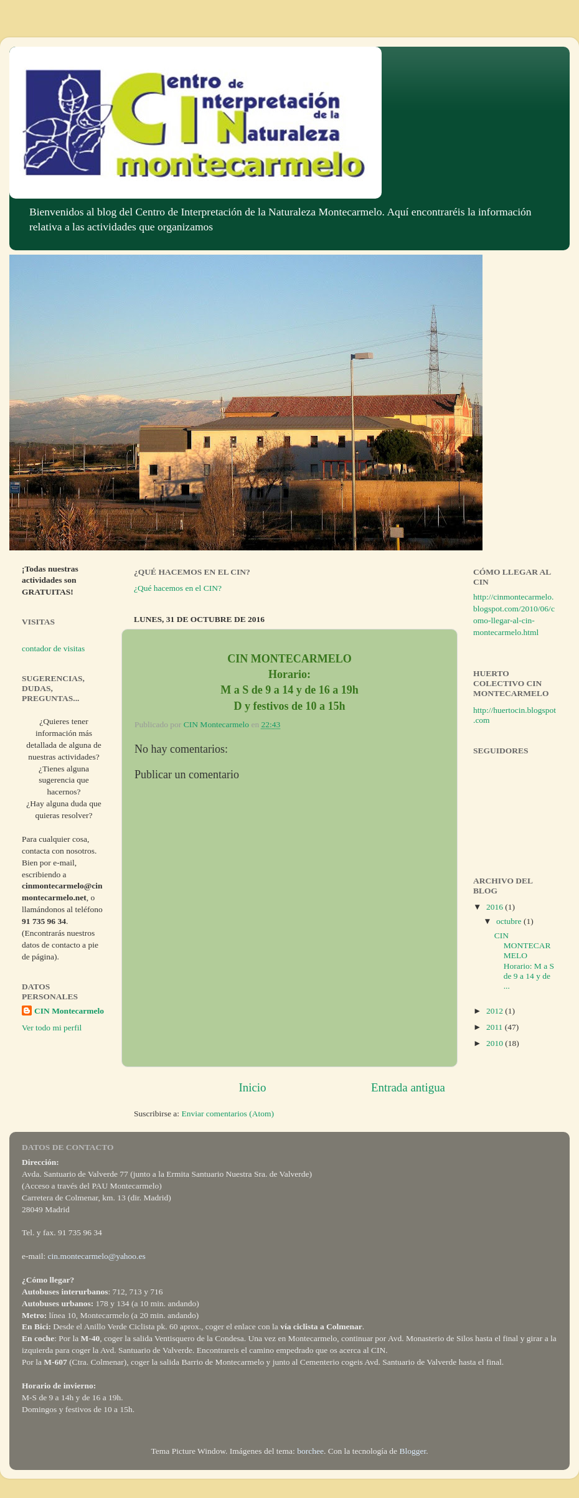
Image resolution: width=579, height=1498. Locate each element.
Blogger (412, 1451)
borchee (310, 1451)
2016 (495, 907)
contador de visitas (53, 648)
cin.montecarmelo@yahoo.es (97, 1256)
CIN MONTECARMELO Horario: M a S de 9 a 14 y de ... (524, 961)
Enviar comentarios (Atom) (228, 1113)
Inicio (252, 1087)
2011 (495, 1027)
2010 (495, 1043)
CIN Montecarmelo (69, 1010)
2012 (495, 1010)
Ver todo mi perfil (52, 1027)
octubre (510, 921)
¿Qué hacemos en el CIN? (178, 588)
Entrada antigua (408, 1087)
